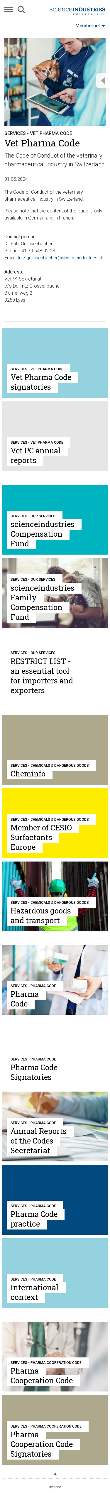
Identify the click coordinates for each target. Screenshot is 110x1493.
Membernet (90, 25)
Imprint (55, 1487)
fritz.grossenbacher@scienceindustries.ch (61, 258)
